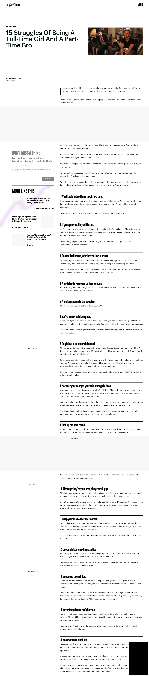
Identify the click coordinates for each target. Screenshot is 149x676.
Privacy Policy (15, 171)
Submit (47, 180)
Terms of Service (44, 170)
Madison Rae (15, 78)
